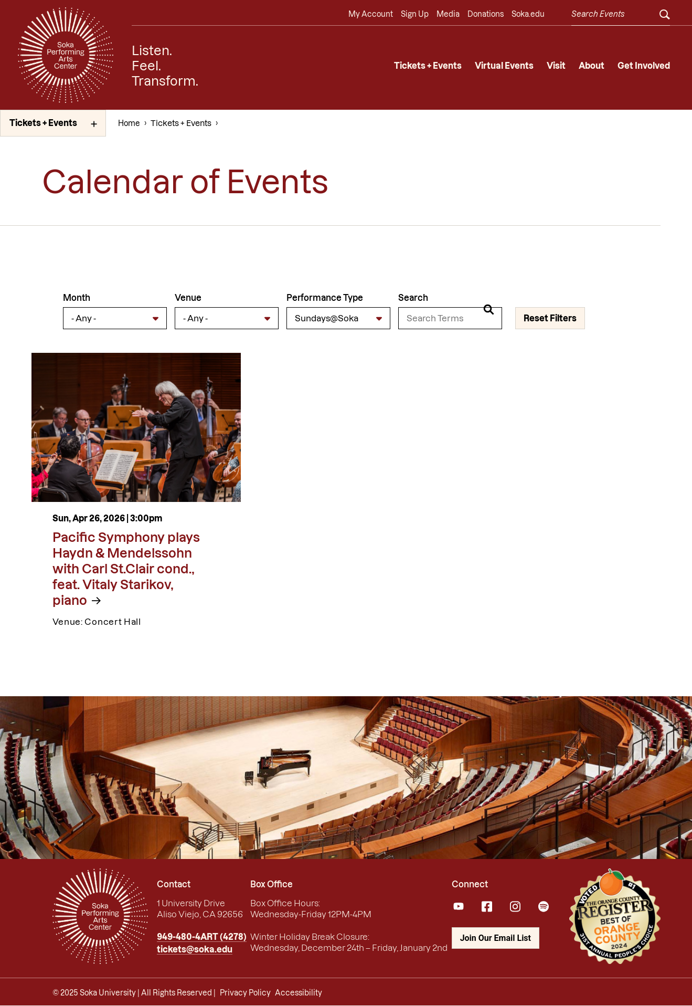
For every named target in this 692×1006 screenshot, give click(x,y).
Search (413, 297)
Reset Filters (550, 318)
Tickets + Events (428, 65)
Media (448, 14)
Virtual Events (504, 65)
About (591, 65)
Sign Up (415, 14)
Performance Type (324, 297)
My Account (370, 14)
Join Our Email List (495, 938)
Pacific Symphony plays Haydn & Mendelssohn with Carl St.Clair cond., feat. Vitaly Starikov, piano (126, 568)
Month (76, 297)
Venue (188, 297)
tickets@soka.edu (194, 949)
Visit (556, 65)
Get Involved (644, 65)
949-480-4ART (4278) (202, 936)
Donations (485, 14)
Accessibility (298, 993)
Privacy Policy (245, 993)
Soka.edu (528, 14)
